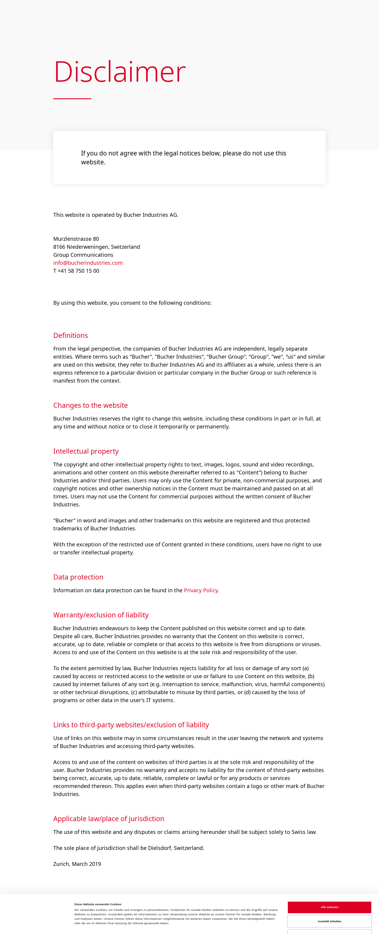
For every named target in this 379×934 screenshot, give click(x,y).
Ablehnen (329, 902)
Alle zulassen (329, 874)
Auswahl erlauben (329, 888)
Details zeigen (250, 924)
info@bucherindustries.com (88, 262)
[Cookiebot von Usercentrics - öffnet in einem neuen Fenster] (38, 924)
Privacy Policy (201, 590)
